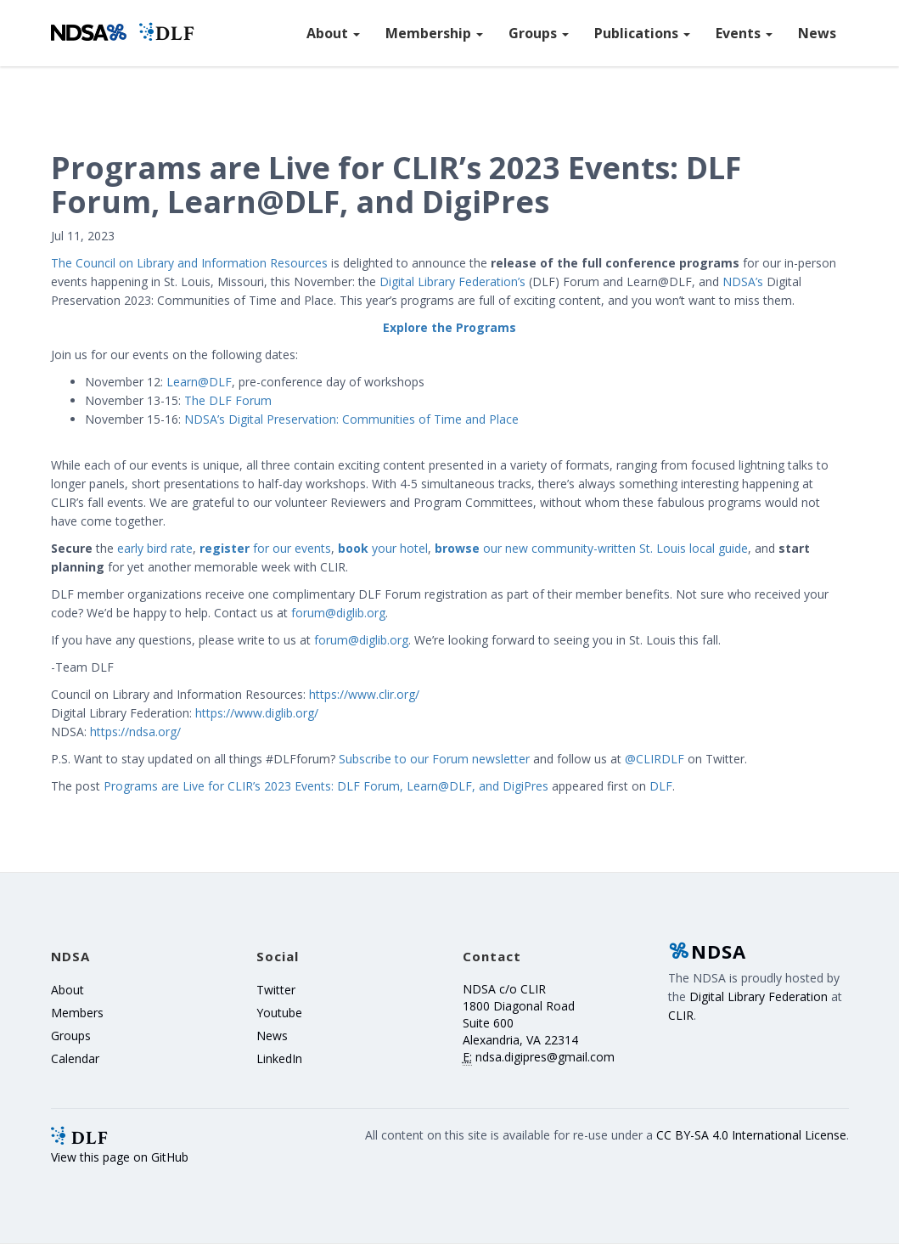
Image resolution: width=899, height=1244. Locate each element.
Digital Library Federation (758, 996)
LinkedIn (279, 1058)
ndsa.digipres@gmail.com (545, 1057)
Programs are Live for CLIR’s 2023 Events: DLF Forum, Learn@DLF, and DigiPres (326, 786)
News (817, 33)
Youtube (279, 1013)
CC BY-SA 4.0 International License (751, 1135)
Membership (434, 33)
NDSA (707, 951)
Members (77, 1013)
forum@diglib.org (338, 613)
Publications (642, 33)
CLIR (681, 1015)
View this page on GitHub (119, 1157)
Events (744, 33)
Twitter (275, 990)
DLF (660, 786)
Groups (538, 33)
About (333, 33)
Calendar (75, 1058)
